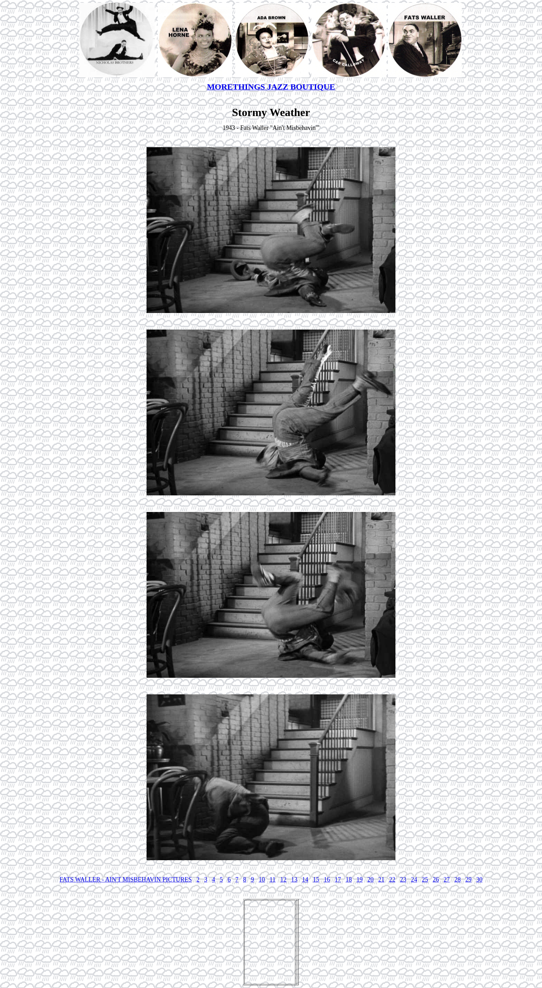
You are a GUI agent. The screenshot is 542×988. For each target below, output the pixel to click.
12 (283, 879)
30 (479, 879)
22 (392, 879)
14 (305, 879)
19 (359, 879)
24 (414, 879)
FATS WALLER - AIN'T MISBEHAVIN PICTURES (125, 879)
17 (338, 879)
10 (262, 879)
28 (458, 879)
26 (436, 879)
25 (425, 879)
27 (446, 879)
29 (468, 879)
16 (327, 879)
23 (403, 879)
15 (316, 879)
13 (294, 879)
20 (370, 879)
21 (381, 879)
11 (272, 879)
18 (349, 879)
